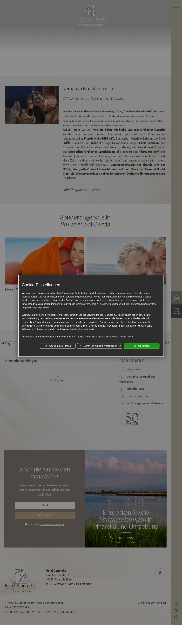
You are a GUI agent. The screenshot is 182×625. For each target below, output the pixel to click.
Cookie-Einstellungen (57, 346)
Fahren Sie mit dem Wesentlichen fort (99, 346)
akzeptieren (141, 346)
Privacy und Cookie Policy (119, 336)
